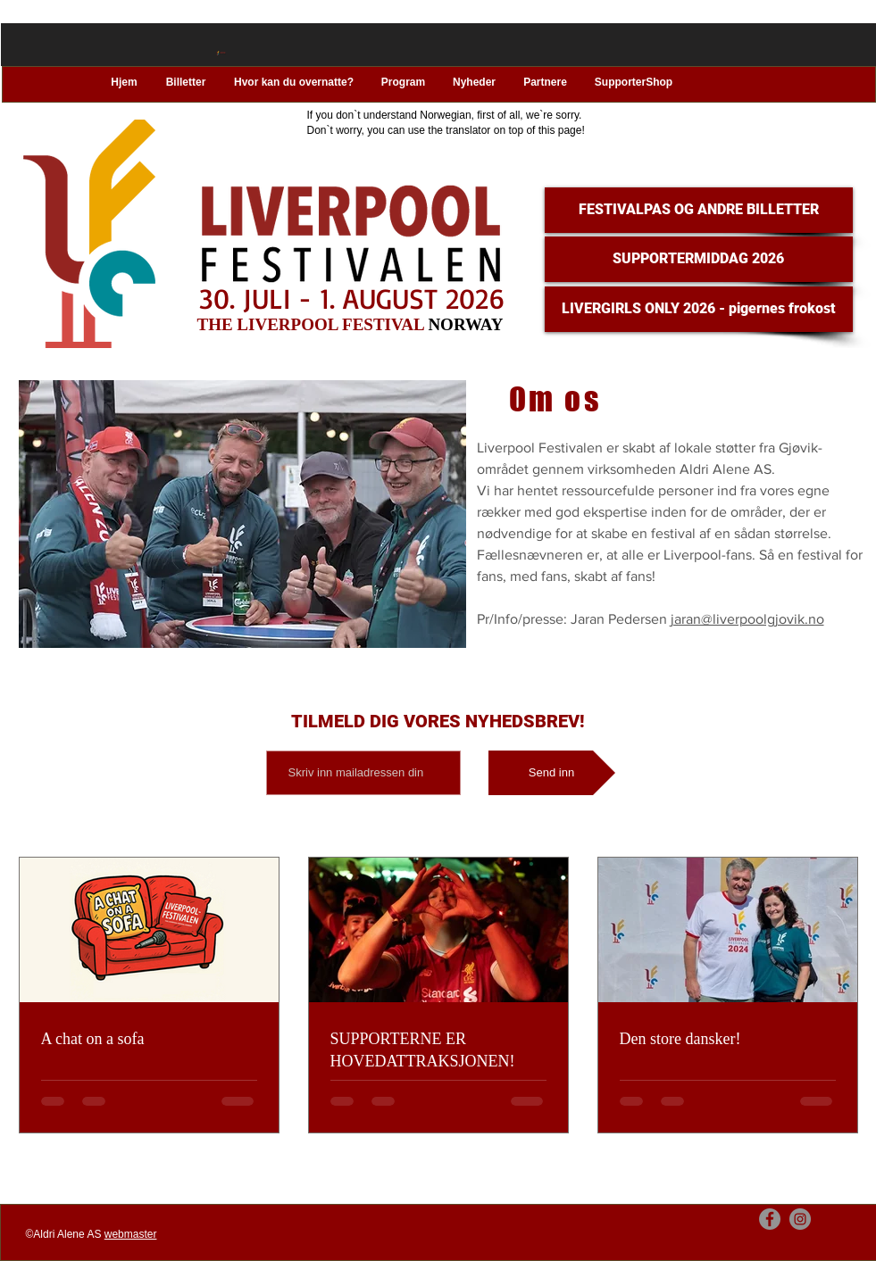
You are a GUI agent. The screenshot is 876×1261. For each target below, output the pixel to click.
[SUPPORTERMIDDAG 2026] (699, 259)
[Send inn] (551, 773)
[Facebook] (769, 1219)
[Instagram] (800, 1219)
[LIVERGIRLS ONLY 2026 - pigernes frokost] (699, 309)
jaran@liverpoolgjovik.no (747, 618)
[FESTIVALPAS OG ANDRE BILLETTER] (699, 210)
